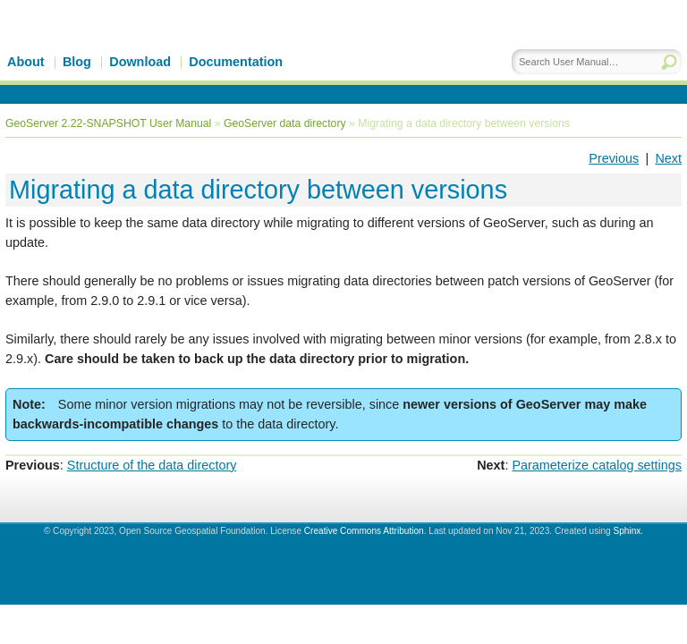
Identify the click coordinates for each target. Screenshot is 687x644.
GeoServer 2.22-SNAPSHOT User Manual (108, 123)
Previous (614, 158)
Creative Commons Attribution (364, 531)
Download (140, 62)
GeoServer (158, 51)
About (26, 62)
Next (668, 158)
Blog (77, 62)
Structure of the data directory (152, 465)
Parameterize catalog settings (597, 465)
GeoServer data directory (285, 123)
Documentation (236, 62)
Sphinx (626, 531)
